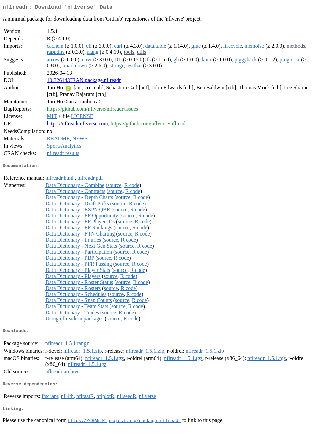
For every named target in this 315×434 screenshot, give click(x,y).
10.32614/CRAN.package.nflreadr (84, 81)
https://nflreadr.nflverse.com (77, 125)
